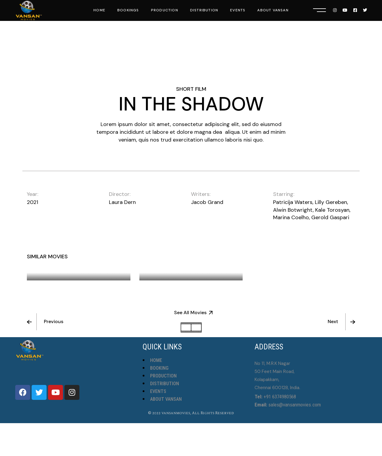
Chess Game (164, 268)
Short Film (191, 89)
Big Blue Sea (51, 268)
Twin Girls (273, 260)
